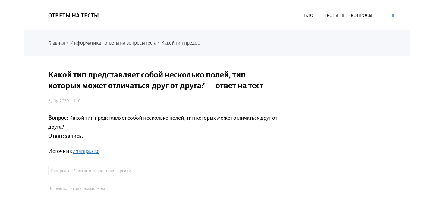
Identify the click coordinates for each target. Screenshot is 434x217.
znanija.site (86, 151)
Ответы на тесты (73, 16)
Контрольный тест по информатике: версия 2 (91, 170)
